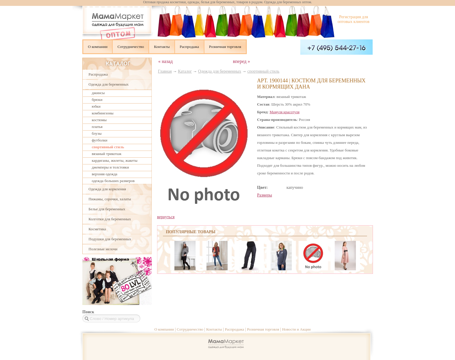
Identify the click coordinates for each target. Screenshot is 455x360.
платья (97, 126)
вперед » (241, 61)
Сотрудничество (130, 46)
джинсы (98, 93)
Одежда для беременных (109, 84)
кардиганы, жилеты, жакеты (114, 160)
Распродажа (189, 46)
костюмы (99, 120)
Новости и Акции (296, 329)
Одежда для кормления (107, 189)
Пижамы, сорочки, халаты (110, 199)
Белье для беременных (107, 209)
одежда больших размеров (113, 181)
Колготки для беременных (110, 219)
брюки (97, 99)
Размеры (264, 195)
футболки (99, 140)
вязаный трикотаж (106, 153)
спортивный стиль (108, 147)
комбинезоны (103, 113)
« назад (165, 61)
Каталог (185, 71)
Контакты (162, 46)
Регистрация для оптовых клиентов (353, 19)
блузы (96, 133)
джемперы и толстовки (110, 167)
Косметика (97, 229)
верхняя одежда (104, 174)
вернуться (165, 217)
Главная (165, 71)
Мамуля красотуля (285, 112)
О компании (97, 46)
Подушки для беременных (110, 239)
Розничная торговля (225, 46)
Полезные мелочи (103, 249)
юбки (96, 106)
